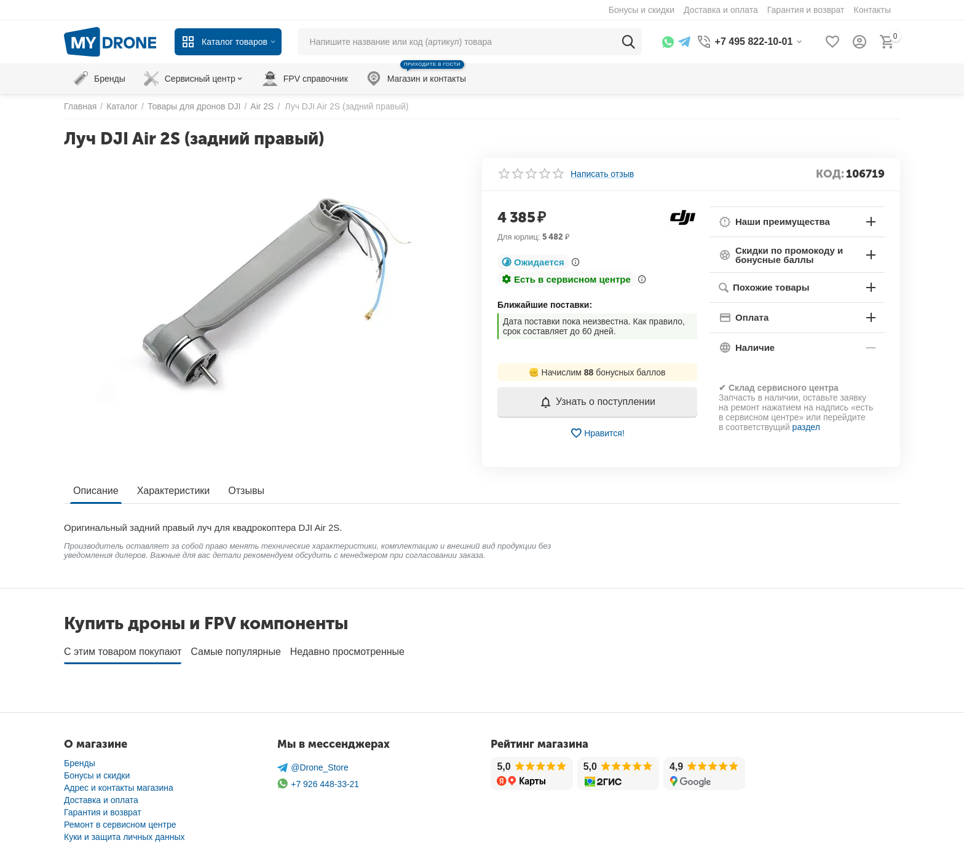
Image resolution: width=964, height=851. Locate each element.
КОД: (830, 174)
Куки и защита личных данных (124, 832)
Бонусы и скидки (97, 771)
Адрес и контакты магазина (118, 783)
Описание (96, 490)
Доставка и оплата (101, 796)
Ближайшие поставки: (544, 305)
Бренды (79, 759)
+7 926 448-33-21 (318, 779)
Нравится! (597, 433)
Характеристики (173, 490)
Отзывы (246, 490)
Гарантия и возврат (102, 808)
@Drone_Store (313, 763)
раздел (806, 427)
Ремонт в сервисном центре (120, 820)
